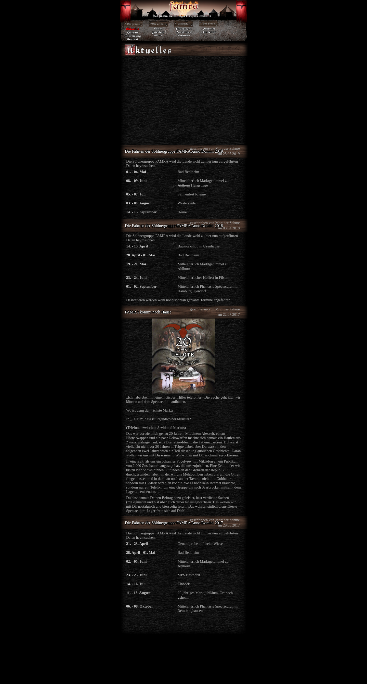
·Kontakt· (133, 39)
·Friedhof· (158, 32)
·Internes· (209, 29)
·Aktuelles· (133, 29)
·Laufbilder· (183, 32)
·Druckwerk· (184, 29)
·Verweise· (183, 36)
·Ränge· (158, 29)
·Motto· (158, 36)
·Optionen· (209, 32)
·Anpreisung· (132, 36)
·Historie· (132, 32)
